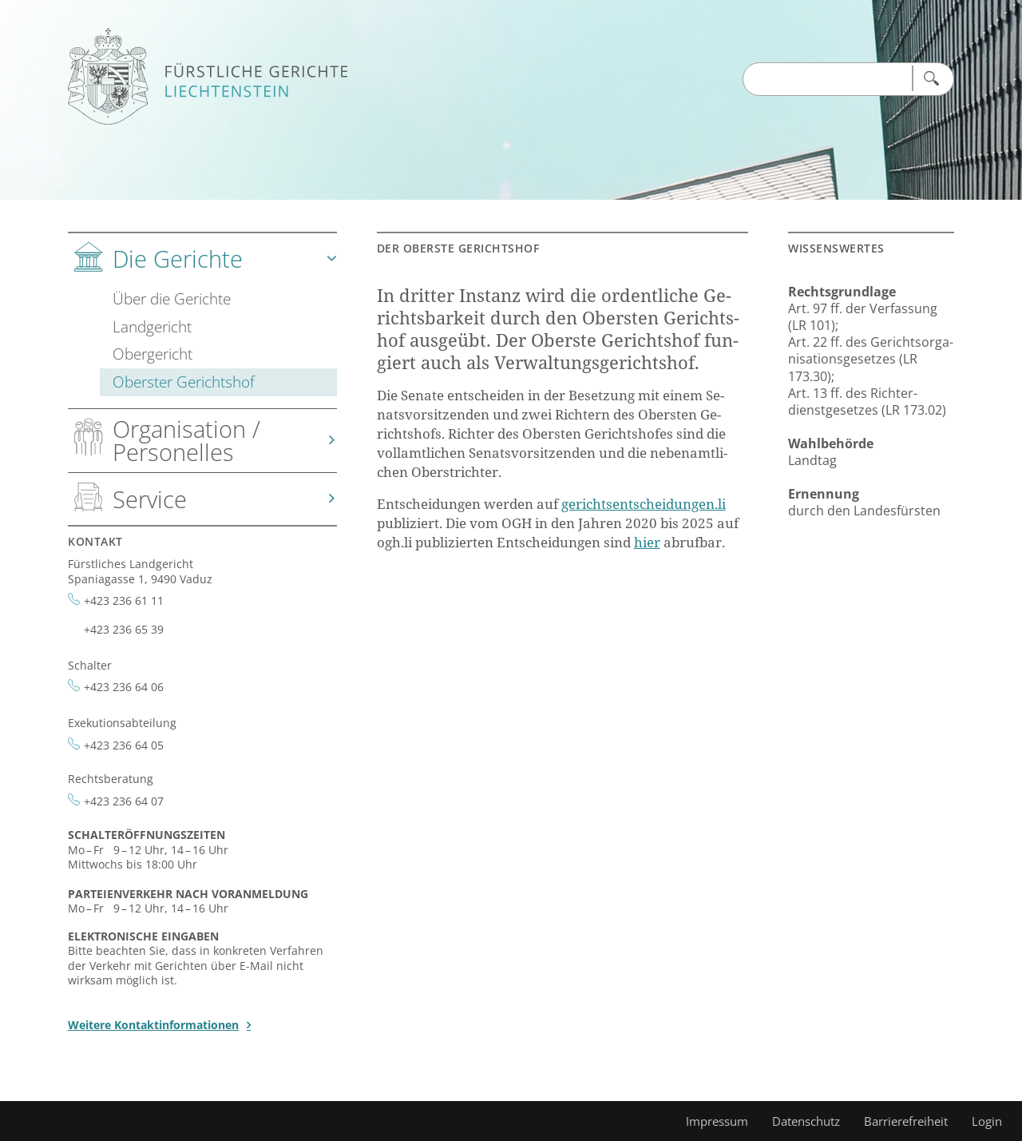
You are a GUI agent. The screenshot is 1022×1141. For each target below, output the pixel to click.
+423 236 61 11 (124, 600)
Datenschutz (806, 1121)
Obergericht (152, 354)
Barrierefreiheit (906, 1121)
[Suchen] (930, 78)
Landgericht (152, 326)
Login (987, 1121)
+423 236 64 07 (124, 801)
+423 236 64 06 (124, 686)
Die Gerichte (178, 258)
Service (150, 499)
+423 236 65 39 (124, 629)
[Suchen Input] (827, 80)
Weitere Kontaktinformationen (153, 1024)
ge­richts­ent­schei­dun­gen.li (643, 504)
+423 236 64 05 (124, 745)
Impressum (717, 1121)
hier (647, 542)
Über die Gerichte (172, 298)
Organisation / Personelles (186, 440)
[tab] (202, 321)
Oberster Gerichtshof (184, 382)
